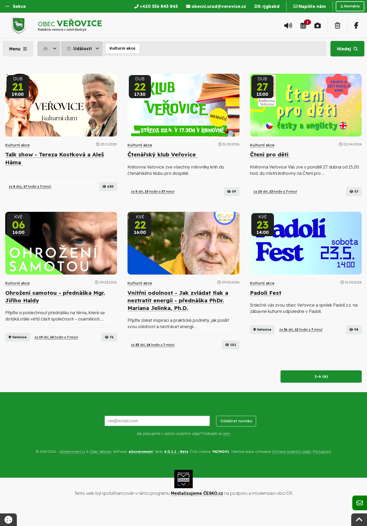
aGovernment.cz (72, 467)
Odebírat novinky (236, 436)
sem (226, 448)
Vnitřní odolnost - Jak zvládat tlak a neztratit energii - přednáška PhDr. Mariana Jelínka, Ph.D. (178, 315)
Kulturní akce (122, 48)
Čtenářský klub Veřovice (163, 154)
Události (79, 48)
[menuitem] (49, 48)
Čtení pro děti (270, 154)
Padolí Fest (265, 307)
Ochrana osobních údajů (291, 467)
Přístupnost (322, 467)
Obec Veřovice (100, 467)
